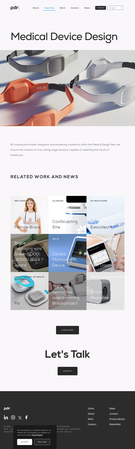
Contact (100, 8)
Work (62, 8)
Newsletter (115, 424)
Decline (42, 442)
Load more (67, 330)
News (87, 8)
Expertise (49, 8)
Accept (25, 442)
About (36, 8)
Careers (75, 8)
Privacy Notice (117, 419)
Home (91, 408)
